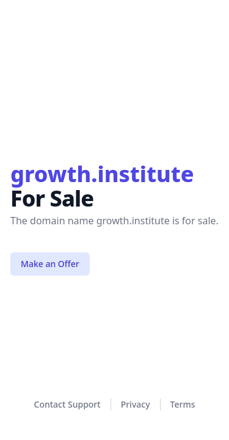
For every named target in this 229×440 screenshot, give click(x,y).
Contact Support (67, 404)
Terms (182, 404)
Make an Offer (50, 264)
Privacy (135, 404)
